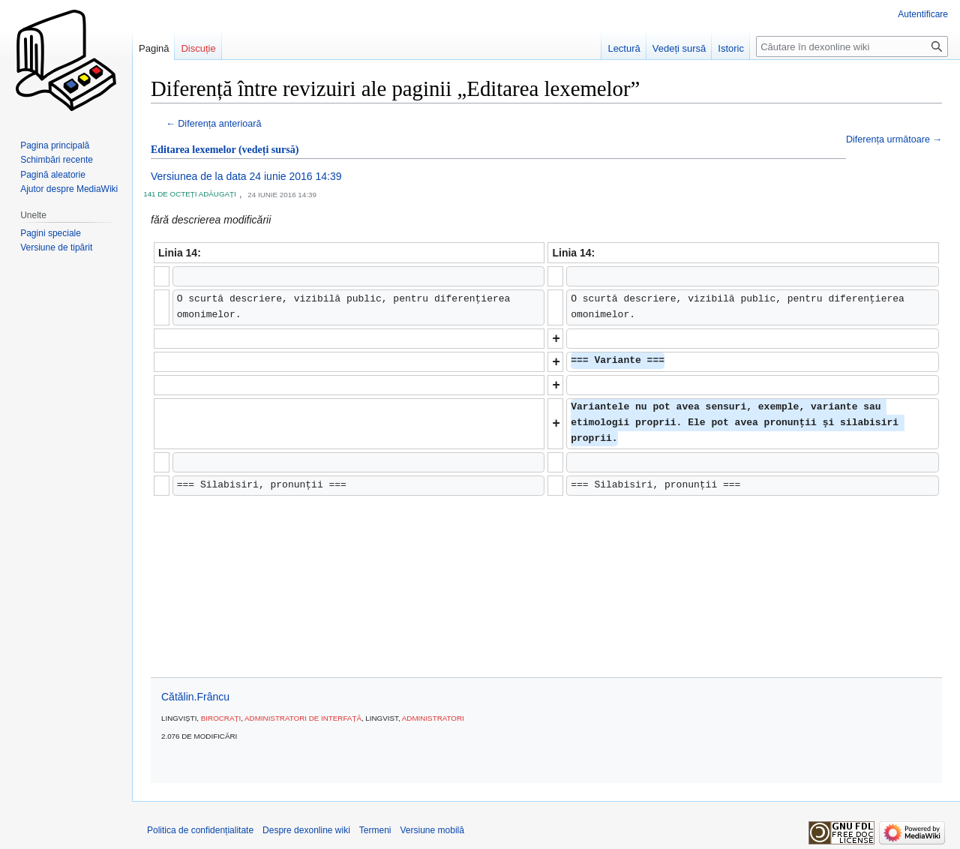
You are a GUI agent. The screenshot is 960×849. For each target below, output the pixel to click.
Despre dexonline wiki (306, 830)
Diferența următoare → (894, 139)
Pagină (154, 48)
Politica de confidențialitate (200, 830)
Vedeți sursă (679, 48)
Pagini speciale (50, 233)
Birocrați (221, 718)
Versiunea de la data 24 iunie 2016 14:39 (246, 176)
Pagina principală (54, 145)
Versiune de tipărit (56, 247)
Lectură (624, 48)
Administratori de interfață (303, 718)
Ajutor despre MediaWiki (69, 189)
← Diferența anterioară (213, 123)
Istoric (731, 48)
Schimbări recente (56, 159)
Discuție (198, 48)
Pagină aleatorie (53, 175)
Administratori (433, 718)
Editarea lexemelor (193, 149)
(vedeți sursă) (268, 149)
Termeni (375, 830)
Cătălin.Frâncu (195, 697)
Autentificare (923, 14)
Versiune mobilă (432, 830)
